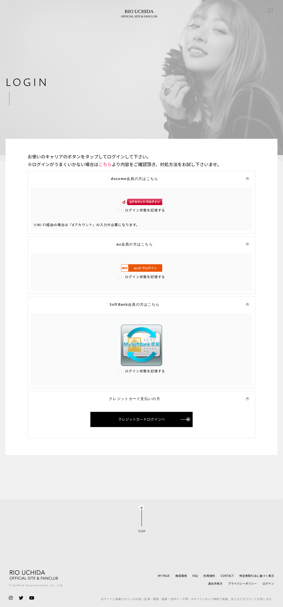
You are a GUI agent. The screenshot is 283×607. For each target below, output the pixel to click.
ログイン (268, 583)
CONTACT (227, 576)
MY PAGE (164, 576)
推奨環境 (181, 576)
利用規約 (209, 576)
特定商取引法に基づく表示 (256, 576)
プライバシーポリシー (242, 583)
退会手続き (215, 583)
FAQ (195, 576)
